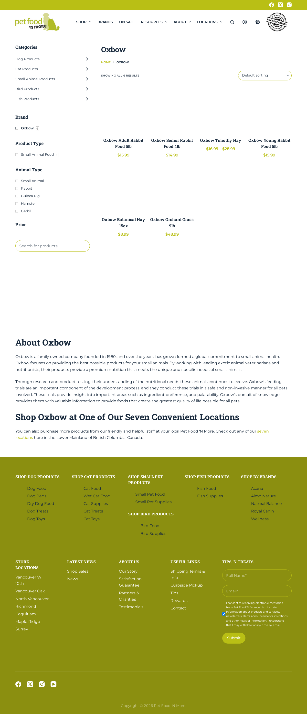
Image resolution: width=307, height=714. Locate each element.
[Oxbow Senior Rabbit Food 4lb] (172, 109)
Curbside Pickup (186, 585)
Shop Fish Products (207, 476)
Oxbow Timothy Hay (220, 140)
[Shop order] (265, 75)
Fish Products (52, 99)
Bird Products (52, 89)
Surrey (21, 629)
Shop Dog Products (37, 476)
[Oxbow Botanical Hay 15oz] (123, 188)
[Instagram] (289, 4)
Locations (210, 22)
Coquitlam (25, 614)
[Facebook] (271, 4)
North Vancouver (32, 598)
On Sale (127, 22)
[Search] (232, 22)
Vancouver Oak (30, 591)
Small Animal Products (52, 79)
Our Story (128, 571)
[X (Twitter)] (280, 4)
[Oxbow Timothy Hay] (220, 109)
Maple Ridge (27, 621)
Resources (155, 22)
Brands (105, 22)
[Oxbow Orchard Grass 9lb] (172, 188)
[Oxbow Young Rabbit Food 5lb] (269, 109)
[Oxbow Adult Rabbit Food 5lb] (123, 109)
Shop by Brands (258, 476)
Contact (178, 608)
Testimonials (131, 607)
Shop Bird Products (151, 513)
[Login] (245, 22)
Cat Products (52, 69)
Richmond (25, 606)
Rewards (179, 600)
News (72, 579)
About (183, 22)
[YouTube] (53, 684)
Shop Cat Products (93, 476)
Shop (84, 22)
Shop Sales (77, 571)
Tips (174, 592)
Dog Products (52, 59)
